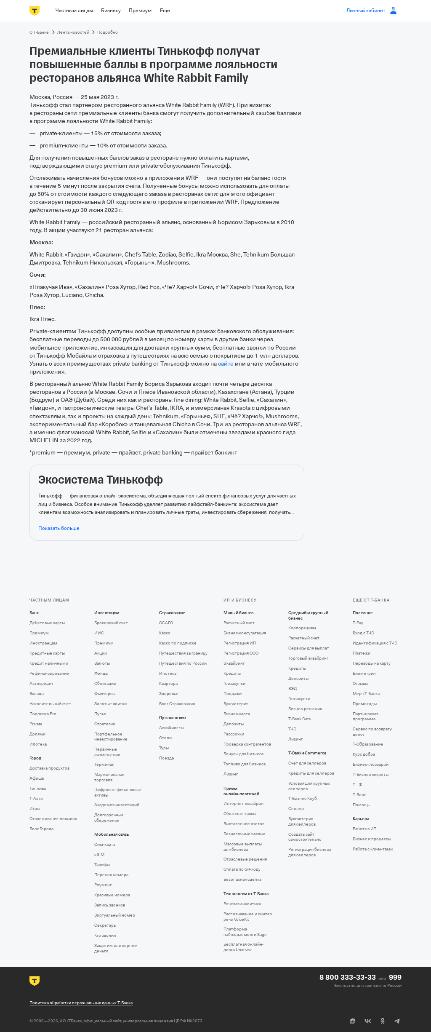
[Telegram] (397, 1021)
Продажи (232, 693)
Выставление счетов (243, 823)
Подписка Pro (42, 713)
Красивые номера (112, 895)
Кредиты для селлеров (311, 773)
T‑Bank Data (299, 719)
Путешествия (172, 717)
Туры (164, 748)
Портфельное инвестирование (111, 737)
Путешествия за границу (183, 653)
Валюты (102, 663)
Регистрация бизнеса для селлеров (309, 852)
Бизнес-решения (305, 708)
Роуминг (103, 884)
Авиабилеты (171, 727)
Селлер (296, 808)
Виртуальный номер (114, 915)
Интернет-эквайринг (244, 803)
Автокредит (41, 683)
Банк (34, 612)
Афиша (36, 778)
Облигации (105, 683)
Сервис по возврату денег (372, 732)
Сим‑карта (104, 844)
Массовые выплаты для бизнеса (242, 847)
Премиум (39, 633)
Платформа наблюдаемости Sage (245, 932)
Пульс (100, 713)
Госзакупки (234, 683)
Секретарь (105, 925)
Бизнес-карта (236, 713)
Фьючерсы (104, 693)
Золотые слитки (110, 703)
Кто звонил (105, 935)
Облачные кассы (239, 813)
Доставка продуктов (49, 768)
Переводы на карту (372, 663)
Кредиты (232, 673)
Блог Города (41, 828)
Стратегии (104, 724)
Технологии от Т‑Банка (246, 893)
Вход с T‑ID (363, 633)
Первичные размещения (107, 752)
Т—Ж (357, 784)
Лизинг (230, 774)
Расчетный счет (239, 622)
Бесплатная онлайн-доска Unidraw (243, 947)
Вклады (36, 693)
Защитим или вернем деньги (116, 948)
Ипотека (38, 744)
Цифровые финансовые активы (118, 792)
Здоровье (168, 693)
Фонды (101, 673)
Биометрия (364, 673)
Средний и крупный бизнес (308, 615)
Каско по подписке (178, 643)
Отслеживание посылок (53, 818)
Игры (34, 808)
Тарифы (102, 864)
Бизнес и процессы (372, 839)
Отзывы (360, 683)
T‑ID (292, 729)
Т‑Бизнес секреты (370, 774)
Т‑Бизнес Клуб (302, 798)
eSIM (99, 854)
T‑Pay (358, 622)
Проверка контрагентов (247, 744)
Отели (165, 737)
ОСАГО (166, 622)
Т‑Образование (368, 744)
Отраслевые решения (245, 859)
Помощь (361, 804)
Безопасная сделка (242, 879)
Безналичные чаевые (244, 833)
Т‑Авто (36, 798)
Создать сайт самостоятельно (305, 837)
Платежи (361, 653)
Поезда (166, 758)
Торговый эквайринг (308, 658)
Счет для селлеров (307, 763)
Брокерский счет (111, 622)
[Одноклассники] (382, 1021)
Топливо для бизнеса (244, 764)
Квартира (168, 683)
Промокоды (365, 703)
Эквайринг (234, 663)
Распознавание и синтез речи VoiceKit (247, 917)
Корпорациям (302, 628)
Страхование (172, 612)
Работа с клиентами (373, 849)
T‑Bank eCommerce (307, 753)
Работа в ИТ (364, 828)
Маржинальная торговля (109, 777)
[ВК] (368, 1021)
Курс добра (364, 754)
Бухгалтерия (235, 703)
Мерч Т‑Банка (366, 693)
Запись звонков (109, 905)
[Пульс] (353, 1021)
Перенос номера (111, 874)
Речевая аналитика (242, 903)
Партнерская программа (365, 716)
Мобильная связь (111, 834)
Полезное (363, 612)
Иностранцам (43, 643)
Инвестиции (106, 612)
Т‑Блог (359, 794)
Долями (37, 734)
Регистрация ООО (240, 653)
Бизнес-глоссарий (370, 764)
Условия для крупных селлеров (309, 786)
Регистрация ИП (239, 643)
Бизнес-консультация (244, 633)
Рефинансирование (49, 673)
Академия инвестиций (116, 804)
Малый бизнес (238, 612)
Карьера (361, 818)
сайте (226, 364)
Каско (164, 633)
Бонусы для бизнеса (243, 753)
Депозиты (233, 724)
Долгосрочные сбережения (109, 818)
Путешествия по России (183, 663)
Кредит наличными (48, 663)
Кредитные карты (47, 653)
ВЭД (292, 688)
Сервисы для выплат (308, 648)
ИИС (99, 633)
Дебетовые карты (47, 622)
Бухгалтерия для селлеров (302, 821)
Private (36, 724)
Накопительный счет (50, 703)
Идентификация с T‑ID (375, 643)
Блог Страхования (177, 703)
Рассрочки (233, 734)
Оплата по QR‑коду (242, 869)
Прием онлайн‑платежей (241, 791)
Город (35, 758)
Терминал (104, 764)
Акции (100, 653)
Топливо (37, 788)
